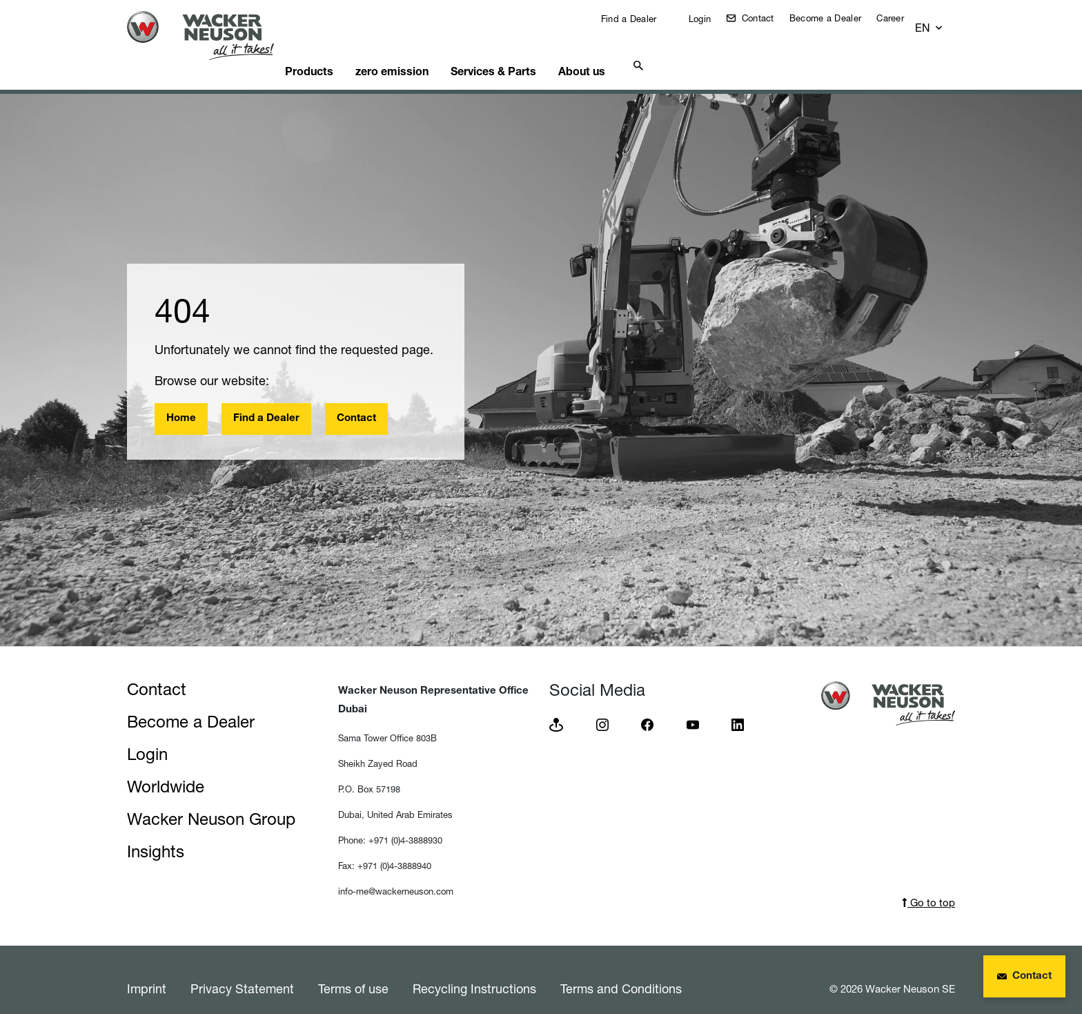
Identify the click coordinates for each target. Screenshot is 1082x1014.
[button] (942, 21)
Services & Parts (531, 52)
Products (334, 52)
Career (900, 17)
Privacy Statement (242, 971)
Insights (155, 834)
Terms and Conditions (621, 971)
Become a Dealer (836, 17)
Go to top (928, 885)
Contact (766, 17)
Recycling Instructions (474, 971)
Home (181, 401)
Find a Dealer (637, 18)
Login (709, 18)
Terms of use (353, 971)
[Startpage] (211, 35)
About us (627, 52)
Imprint (146, 971)
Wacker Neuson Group (211, 802)
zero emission (423, 52)
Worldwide (165, 769)
